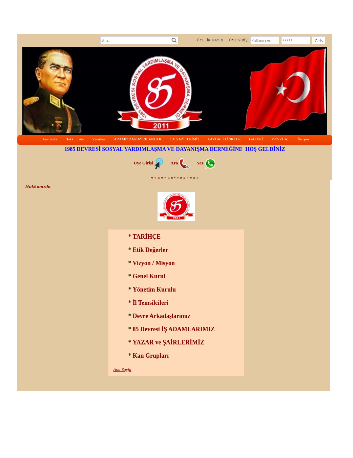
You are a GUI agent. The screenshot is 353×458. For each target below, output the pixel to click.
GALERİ (256, 139)
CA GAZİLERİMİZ (185, 139)
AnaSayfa (49, 139)
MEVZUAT (280, 139)
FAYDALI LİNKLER (224, 139)
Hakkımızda (74, 139)
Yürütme (98, 139)
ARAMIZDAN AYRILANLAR (137, 139)
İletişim (303, 139)
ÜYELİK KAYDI (210, 40)
